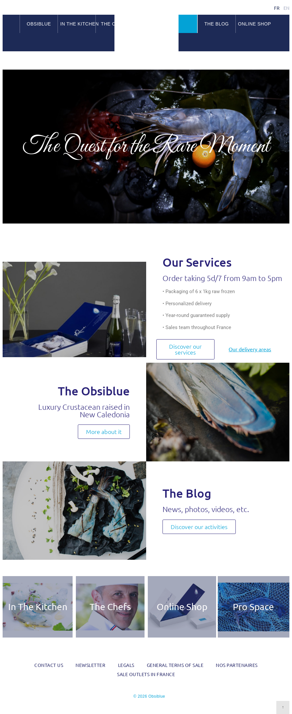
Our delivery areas (250, 349)
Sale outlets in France (146, 674)
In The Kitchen (37, 606)
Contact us (48, 665)
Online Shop (254, 23)
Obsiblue (146, 26)
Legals (126, 665)
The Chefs (110, 606)
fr (277, 8)
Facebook (269, 61)
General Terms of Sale (175, 665)
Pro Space (253, 606)
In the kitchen (77, 23)
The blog (216, 23)
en (286, 8)
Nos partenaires (237, 665)
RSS (285, 61)
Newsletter (90, 665)
